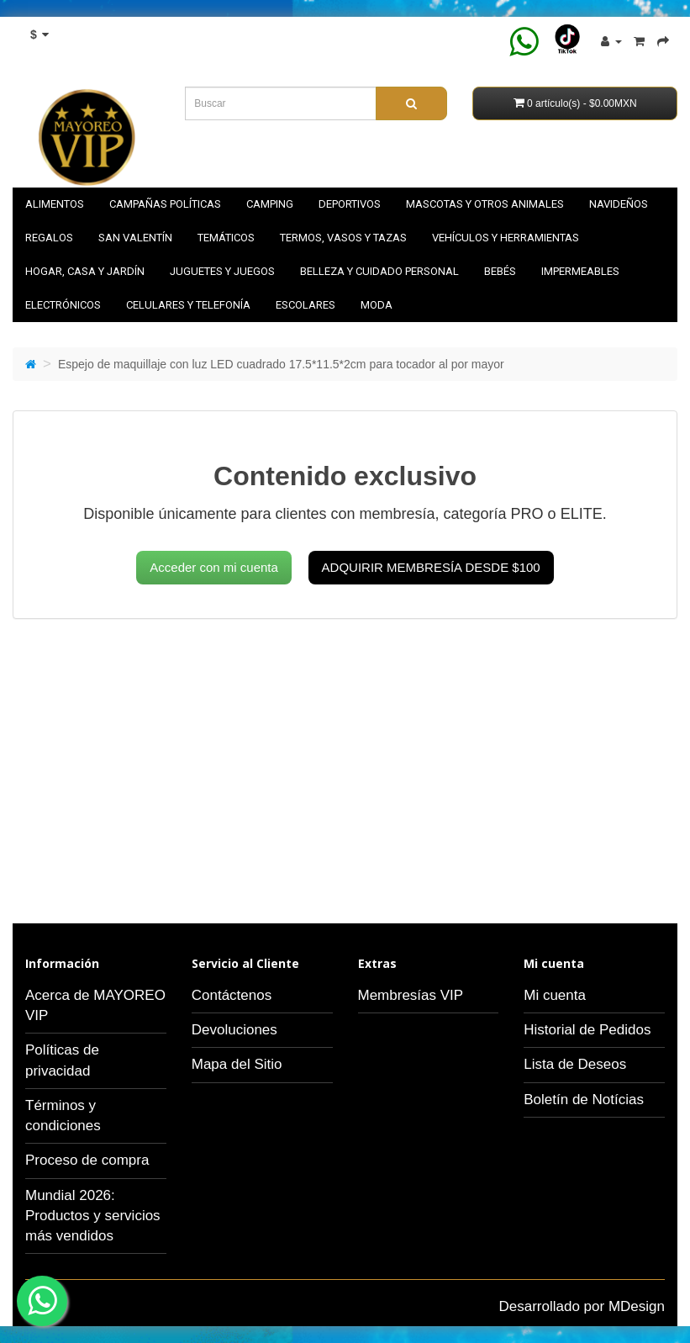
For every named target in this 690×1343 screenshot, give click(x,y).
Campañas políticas (165, 204)
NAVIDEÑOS (618, 204)
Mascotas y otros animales (485, 204)
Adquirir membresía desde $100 (431, 567)
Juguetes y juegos (222, 271)
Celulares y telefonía (188, 305)
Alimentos (54, 204)
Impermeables (580, 271)
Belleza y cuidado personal (379, 271)
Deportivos (350, 204)
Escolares (305, 305)
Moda (376, 305)
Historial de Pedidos (587, 1030)
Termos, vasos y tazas (343, 237)
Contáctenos (231, 995)
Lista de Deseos (575, 1064)
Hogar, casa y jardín (85, 271)
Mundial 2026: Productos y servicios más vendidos (93, 1216)
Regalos (49, 237)
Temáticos (226, 237)
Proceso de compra (87, 1160)
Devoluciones (234, 1030)
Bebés (500, 271)
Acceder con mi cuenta (214, 567)
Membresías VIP (411, 995)
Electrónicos (63, 305)
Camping (269, 204)
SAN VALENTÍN (135, 237)
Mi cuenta (555, 995)
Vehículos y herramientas (505, 237)
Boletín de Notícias (584, 1100)
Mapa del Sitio (237, 1064)
